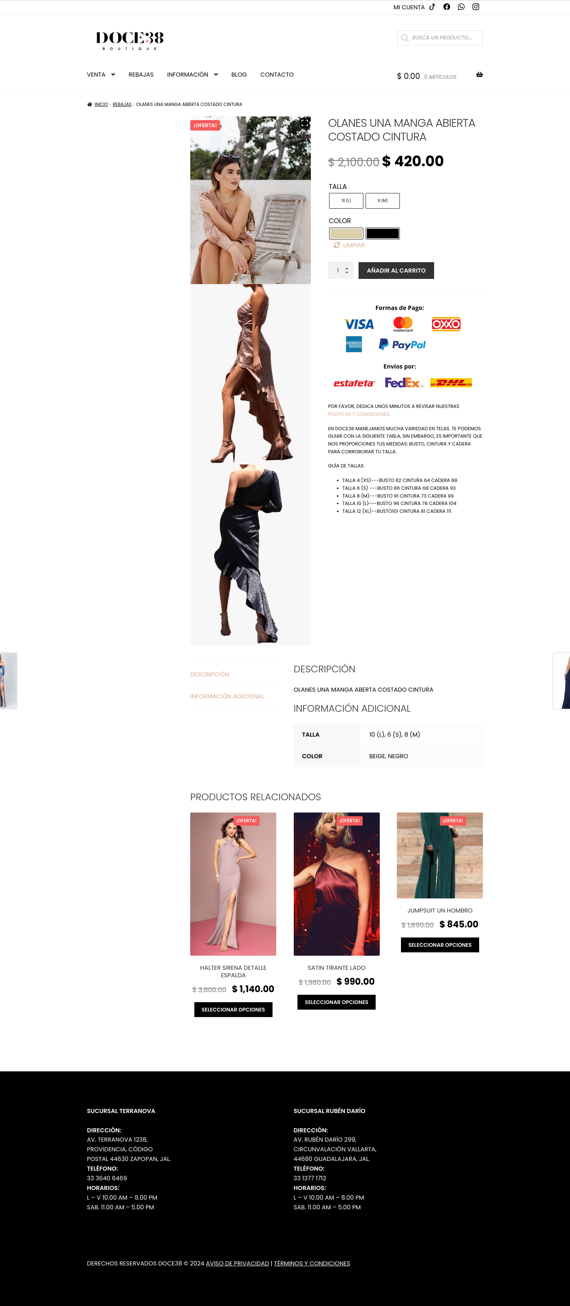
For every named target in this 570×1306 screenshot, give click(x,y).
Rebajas (122, 104)
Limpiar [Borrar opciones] (354, 245)
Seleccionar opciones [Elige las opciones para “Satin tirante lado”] (336, 1002)
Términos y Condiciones (312, 1263)
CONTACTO (277, 74)
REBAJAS (141, 74)
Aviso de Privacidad (237, 1263)
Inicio (101, 104)
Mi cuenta (409, 7)
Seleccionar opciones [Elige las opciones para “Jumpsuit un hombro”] (440, 945)
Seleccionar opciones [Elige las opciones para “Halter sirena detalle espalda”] (233, 1009)
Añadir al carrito (396, 270)
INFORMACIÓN (187, 74)
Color (340, 220)
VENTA (96, 74)
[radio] (346, 200)
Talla (338, 186)
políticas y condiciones (358, 414)
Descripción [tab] (209, 674)
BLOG (239, 74)
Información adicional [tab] (227, 696)
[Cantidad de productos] (340, 270)
